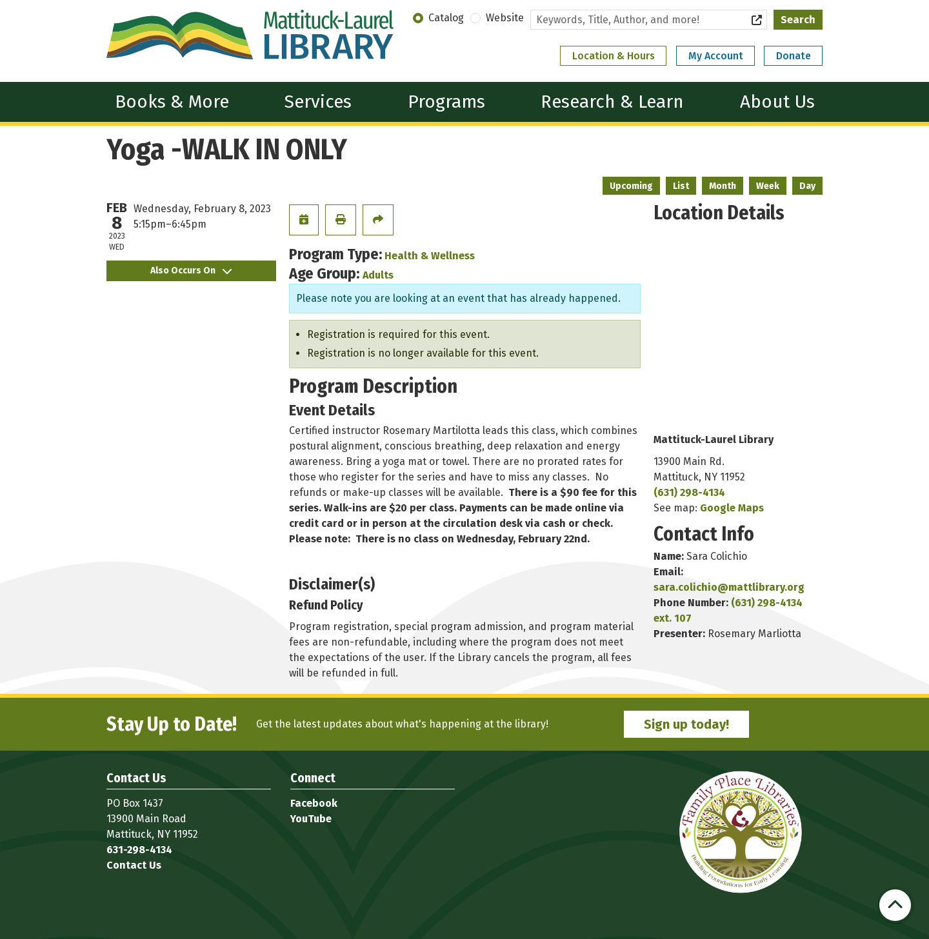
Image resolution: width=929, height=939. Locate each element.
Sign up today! (686, 724)
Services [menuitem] (318, 101)
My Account (715, 56)
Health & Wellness (430, 256)
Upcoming (631, 186)
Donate (793, 56)
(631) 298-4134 (689, 492)
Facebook (313, 803)
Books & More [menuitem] (172, 101)
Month (722, 186)
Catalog (446, 18)
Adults (378, 275)
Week (767, 186)
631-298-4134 (139, 850)
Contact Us (133, 865)
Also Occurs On (191, 270)
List (681, 186)
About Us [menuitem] (777, 101)
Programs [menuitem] (446, 101)
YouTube (311, 819)
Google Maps (732, 508)
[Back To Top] (895, 905)
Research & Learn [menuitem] (612, 101)
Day (807, 186)
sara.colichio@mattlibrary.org (729, 587)
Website (505, 18)
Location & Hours (613, 56)
